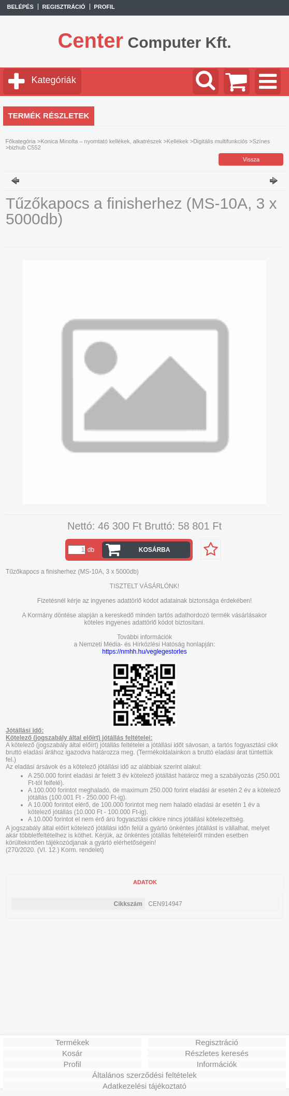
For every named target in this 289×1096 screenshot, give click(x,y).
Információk (217, 1064)
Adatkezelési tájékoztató (144, 1085)
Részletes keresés (217, 1053)
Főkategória (21, 141)
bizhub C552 (25, 147)
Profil (72, 1064)
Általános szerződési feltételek (144, 1075)
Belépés (20, 7)
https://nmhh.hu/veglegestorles (144, 651)
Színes (261, 141)
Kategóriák (54, 80)
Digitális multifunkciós (220, 141)
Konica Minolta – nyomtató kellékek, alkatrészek (101, 141)
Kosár (72, 1053)
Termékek (72, 1042)
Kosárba (154, 549)
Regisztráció (216, 1042)
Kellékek (178, 141)
